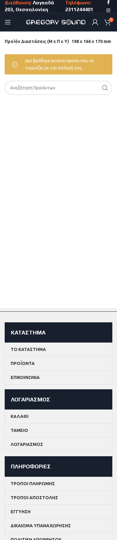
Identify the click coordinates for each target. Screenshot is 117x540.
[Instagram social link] (108, 10)
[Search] (58, 88)
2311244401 (80, 9)
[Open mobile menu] (8, 22)
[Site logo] (56, 21)
